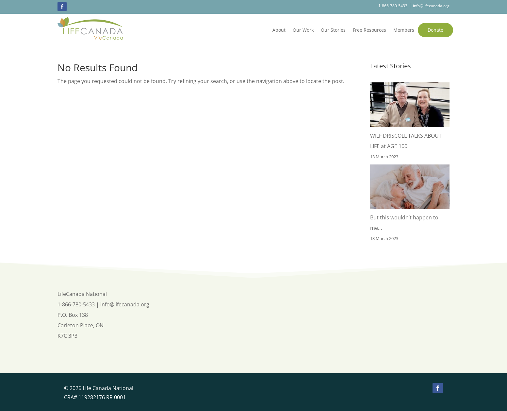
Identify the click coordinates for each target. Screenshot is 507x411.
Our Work (303, 30)
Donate (435, 30)
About (279, 30)
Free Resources (369, 30)
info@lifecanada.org (431, 6)
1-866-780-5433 (392, 6)
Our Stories (333, 30)
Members (403, 30)
